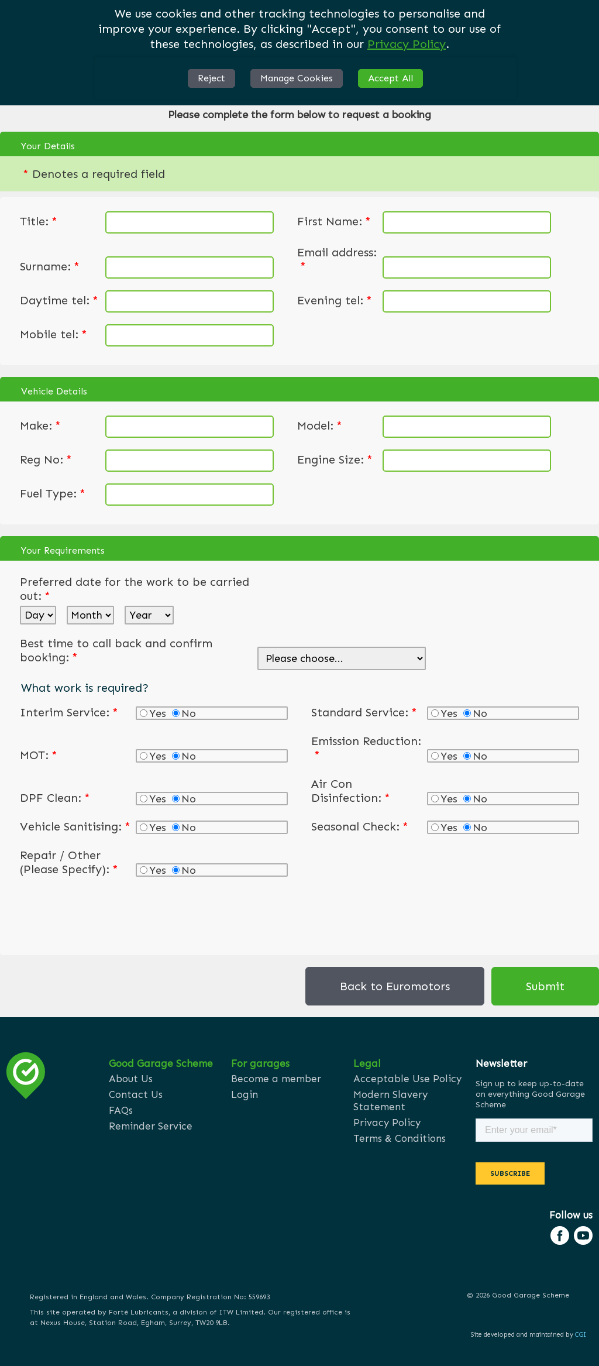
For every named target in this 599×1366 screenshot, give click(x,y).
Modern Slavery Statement (390, 1101)
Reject (211, 78)
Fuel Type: (52, 493)
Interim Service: (69, 712)
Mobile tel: (53, 334)
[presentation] (109, 913)
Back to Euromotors (395, 986)
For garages (260, 1063)
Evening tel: (334, 300)
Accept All (390, 78)
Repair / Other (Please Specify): (69, 862)
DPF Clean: (55, 798)
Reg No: (46, 459)
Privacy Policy (406, 44)
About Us (131, 1078)
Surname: (50, 266)
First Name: (334, 221)
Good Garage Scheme (161, 1063)
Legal (367, 1063)
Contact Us (136, 1094)
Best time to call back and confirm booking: (116, 650)
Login (244, 1094)
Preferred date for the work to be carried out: (134, 589)
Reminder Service (150, 1126)
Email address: (337, 259)
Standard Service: (364, 712)
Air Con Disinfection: (350, 791)
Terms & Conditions (399, 1138)
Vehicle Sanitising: (75, 826)
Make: (40, 425)
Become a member (276, 1078)
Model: (319, 425)
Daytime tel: (59, 300)
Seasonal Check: (359, 826)
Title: (38, 221)
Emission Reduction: (366, 748)
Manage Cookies (296, 78)
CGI (580, 1334)
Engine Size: (335, 459)
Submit (545, 986)
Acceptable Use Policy (407, 1078)
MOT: (38, 755)
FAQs (121, 1110)
